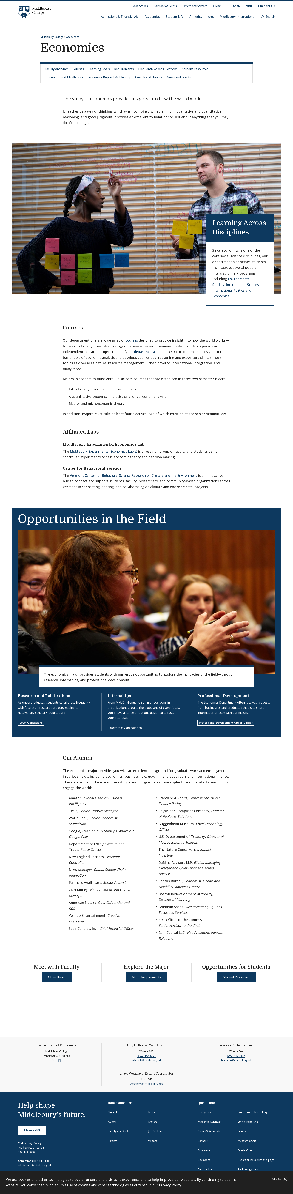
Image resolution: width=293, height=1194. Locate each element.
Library (242, 1131)
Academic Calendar (209, 1121)
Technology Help (248, 1169)
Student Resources (195, 69)
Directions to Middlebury (252, 1112)
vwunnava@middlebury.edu (146, 1084)
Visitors (152, 1141)
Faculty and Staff (56, 69)
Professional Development (223, 696)
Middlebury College (51, 37)
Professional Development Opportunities (226, 722)
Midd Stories (140, 6)
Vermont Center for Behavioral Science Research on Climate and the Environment (133, 475)
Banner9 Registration (210, 1131)
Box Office (204, 1160)
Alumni (112, 1121)
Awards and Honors (148, 77)
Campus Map (206, 1169)
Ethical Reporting (248, 1121)
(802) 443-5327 (146, 1055)
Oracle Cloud (245, 1150)
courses (132, 340)
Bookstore (204, 1150)
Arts (211, 17)
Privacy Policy (170, 1185)
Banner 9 (203, 1141)
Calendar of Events (165, 6)
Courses (78, 69)
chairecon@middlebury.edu (236, 1060)
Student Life (174, 17)
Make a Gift (32, 1130)
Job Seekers (155, 1131)
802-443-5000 (26, 1152)
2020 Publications (31, 722)
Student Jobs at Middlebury (64, 77)
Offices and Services (195, 6)
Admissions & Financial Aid (120, 17)
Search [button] (268, 17)
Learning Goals (99, 69)
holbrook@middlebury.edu (146, 1060)
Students (113, 1112)
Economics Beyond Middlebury (108, 77)
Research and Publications (44, 696)
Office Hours (57, 977)
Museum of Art (247, 1141)
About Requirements (146, 977)
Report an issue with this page (256, 1160)
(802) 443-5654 (236, 1055)
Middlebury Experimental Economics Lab (102, 451)
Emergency (204, 1112)
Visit (249, 6)
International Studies (242, 284)
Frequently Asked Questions (158, 69)
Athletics (195, 17)
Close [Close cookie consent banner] (279, 1179)
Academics (152, 17)
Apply (236, 6)
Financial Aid (266, 6)
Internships (119, 696)
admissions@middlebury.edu (35, 1165)
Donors (152, 1121)
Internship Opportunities (125, 727)
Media (152, 1112)
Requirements (124, 69)
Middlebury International (237, 17)
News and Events (179, 77)
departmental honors (150, 351)
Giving (217, 6)
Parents (112, 1141)
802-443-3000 (41, 1161)
